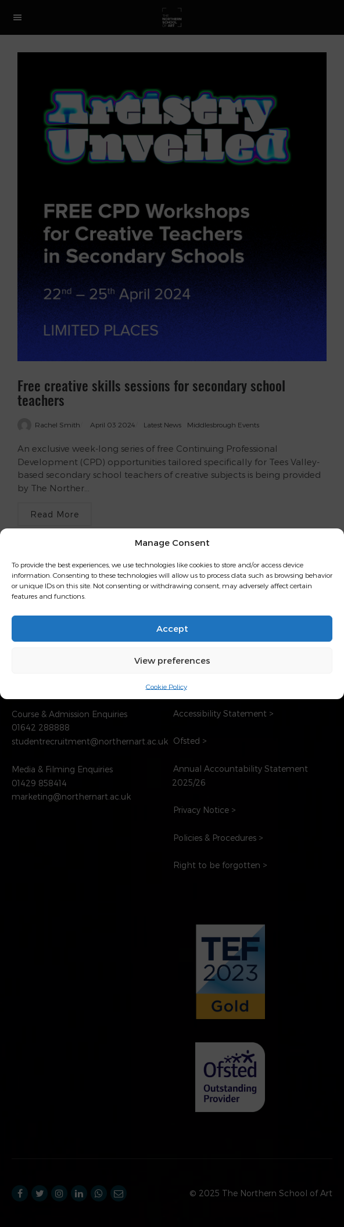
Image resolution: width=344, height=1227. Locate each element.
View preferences (172, 660)
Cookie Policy (166, 686)
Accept (172, 628)
